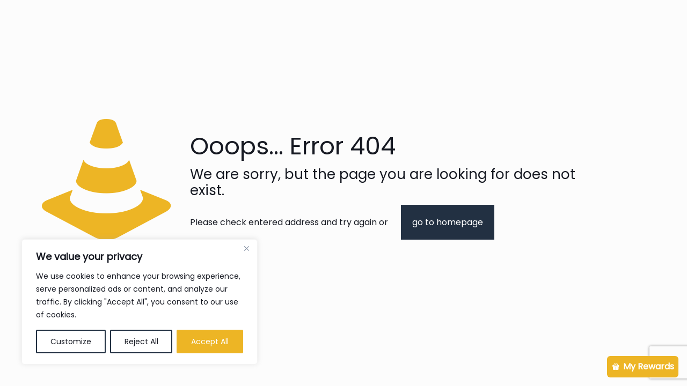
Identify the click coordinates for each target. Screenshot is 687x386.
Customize (70, 341)
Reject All (141, 341)
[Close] (246, 248)
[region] (139, 302)
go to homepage (447, 222)
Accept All (210, 341)
